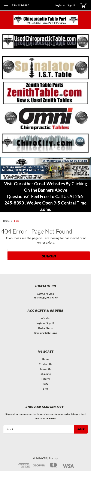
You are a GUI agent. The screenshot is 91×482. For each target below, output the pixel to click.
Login (58, 5)
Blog (45, 388)
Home (6, 221)
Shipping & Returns (45, 332)
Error (16, 221)
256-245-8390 (20, 5)
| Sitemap (52, 458)
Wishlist (46, 318)
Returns (45, 378)
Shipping (45, 373)
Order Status (45, 328)
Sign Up (71, 5)
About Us (45, 369)
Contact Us (45, 364)
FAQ (45, 383)
